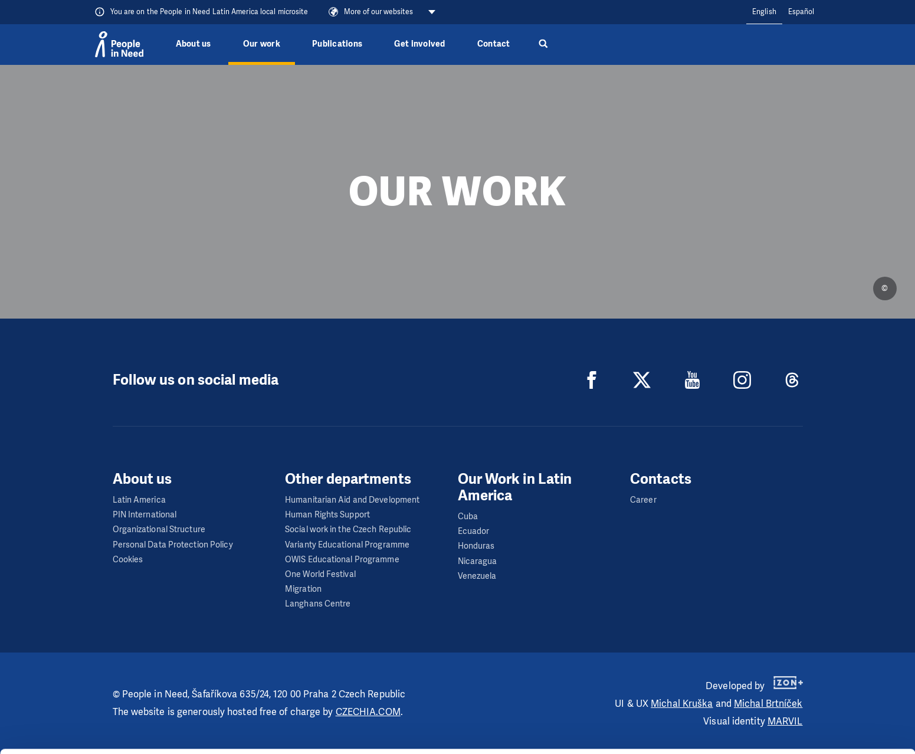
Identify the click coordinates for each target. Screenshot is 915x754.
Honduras (476, 546)
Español (801, 12)
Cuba (468, 516)
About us (193, 44)
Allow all (817, 670)
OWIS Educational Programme (342, 559)
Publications (337, 44)
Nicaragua (477, 561)
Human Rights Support (327, 514)
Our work (261, 44)
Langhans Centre (318, 603)
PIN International (145, 514)
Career (643, 500)
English (764, 12)
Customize (817, 699)
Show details (182, 739)
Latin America (139, 500)
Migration (303, 589)
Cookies (128, 559)
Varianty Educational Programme (347, 544)
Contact (493, 44)
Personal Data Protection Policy (173, 544)
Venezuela (477, 576)
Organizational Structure (159, 529)
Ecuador (474, 531)
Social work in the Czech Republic (348, 529)
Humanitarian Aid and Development (352, 500)
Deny (817, 730)
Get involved (419, 44)
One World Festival (320, 574)
